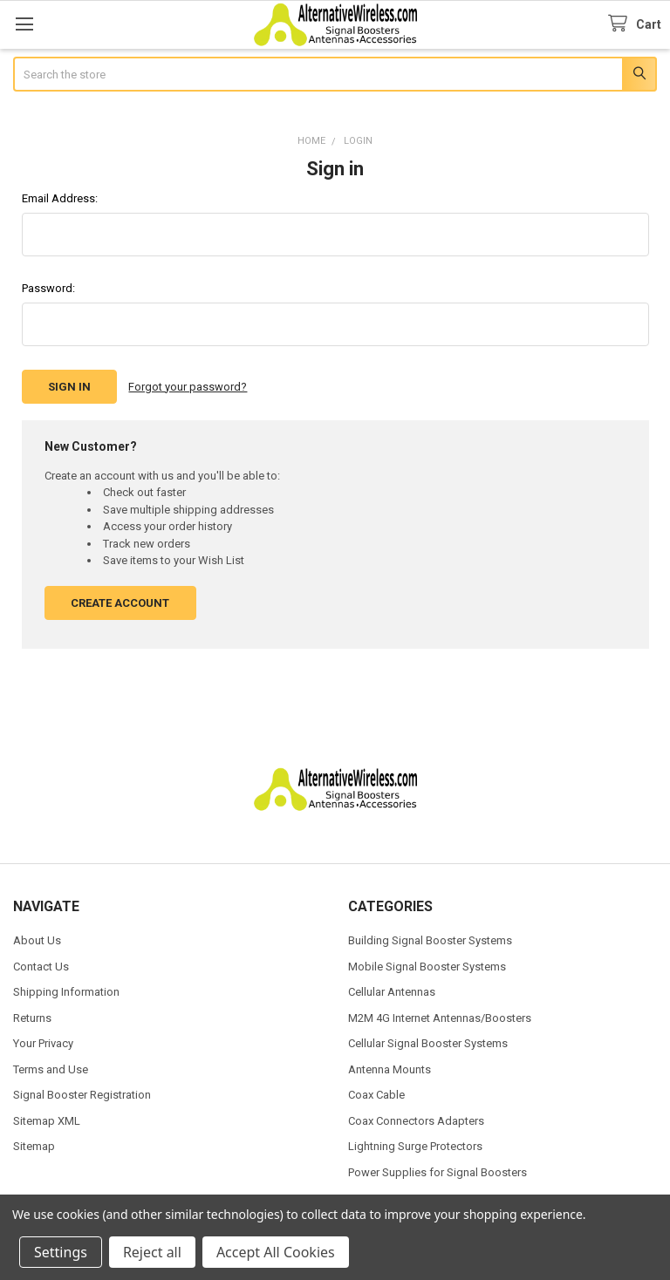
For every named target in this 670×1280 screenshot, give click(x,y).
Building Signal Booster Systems (430, 940)
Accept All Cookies (275, 1252)
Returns (32, 1018)
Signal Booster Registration (82, 1094)
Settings (60, 1252)
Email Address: (60, 198)
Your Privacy (43, 1043)
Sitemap (34, 1146)
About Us (37, 940)
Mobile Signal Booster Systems (427, 966)
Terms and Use (50, 1069)
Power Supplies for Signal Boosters (437, 1172)
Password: (48, 288)
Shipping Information (66, 991)
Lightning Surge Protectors (415, 1146)
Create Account (120, 602)
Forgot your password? (187, 386)
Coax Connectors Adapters (416, 1120)
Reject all (152, 1252)
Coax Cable (376, 1094)
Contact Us (41, 966)
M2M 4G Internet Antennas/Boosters (439, 1018)
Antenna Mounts (389, 1069)
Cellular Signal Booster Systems (428, 1043)
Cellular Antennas (391, 991)
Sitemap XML (46, 1120)
